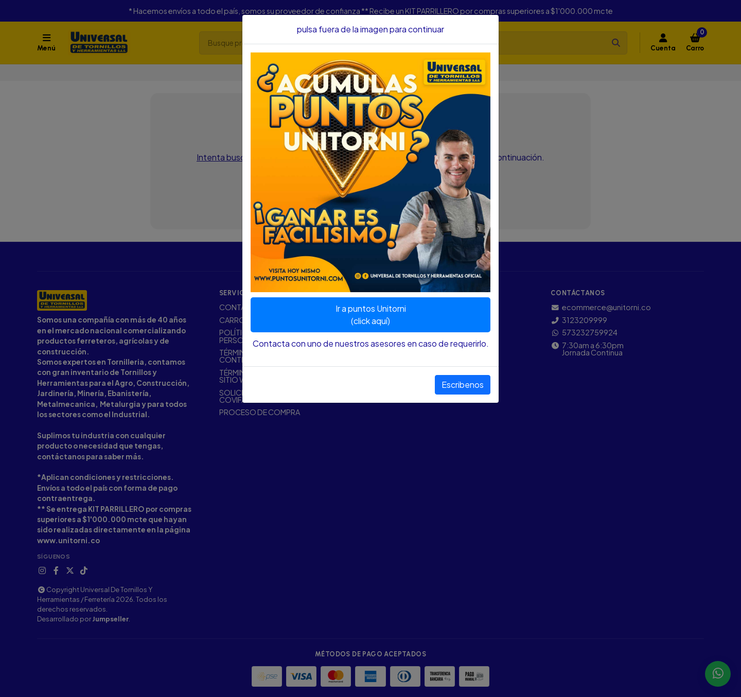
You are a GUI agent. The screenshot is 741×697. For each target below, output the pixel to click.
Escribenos (463, 384)
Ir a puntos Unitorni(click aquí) (371, 314)
